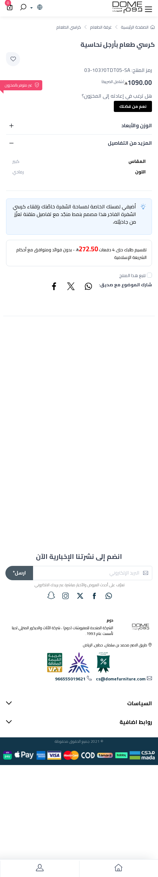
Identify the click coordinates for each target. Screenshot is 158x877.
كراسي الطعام (68, 27)
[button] (148, 7)
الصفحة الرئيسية (138, 27)
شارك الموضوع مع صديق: (125, 285)
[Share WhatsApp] (88, 287)
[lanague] (35, 7)
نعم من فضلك (133, 106)
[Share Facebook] (54, 287)
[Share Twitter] (71, 287)
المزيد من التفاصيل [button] (130, 143)
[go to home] (118, 869)
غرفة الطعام (101, 27)
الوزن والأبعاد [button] (136, 125)
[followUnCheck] (149, 275)
